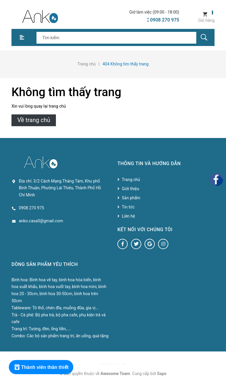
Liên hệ (128, 216)
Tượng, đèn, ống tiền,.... (50, 328)
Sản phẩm (131, 197)
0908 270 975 (163, 20)
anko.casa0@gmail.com (41, 220)
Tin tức (128, 207)
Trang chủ (131, 179)
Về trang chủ (33, 120)
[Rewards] (41, 367)
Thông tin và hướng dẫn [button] (149, 163)
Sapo (162, 373)
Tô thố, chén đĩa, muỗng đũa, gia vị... (65, 307)
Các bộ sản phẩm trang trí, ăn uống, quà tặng (67, 335)
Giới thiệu (130, 188)
